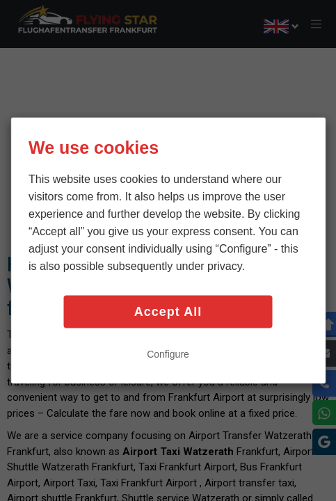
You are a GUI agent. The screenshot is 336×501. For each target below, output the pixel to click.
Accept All (168, 312)
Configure (168, 353)
